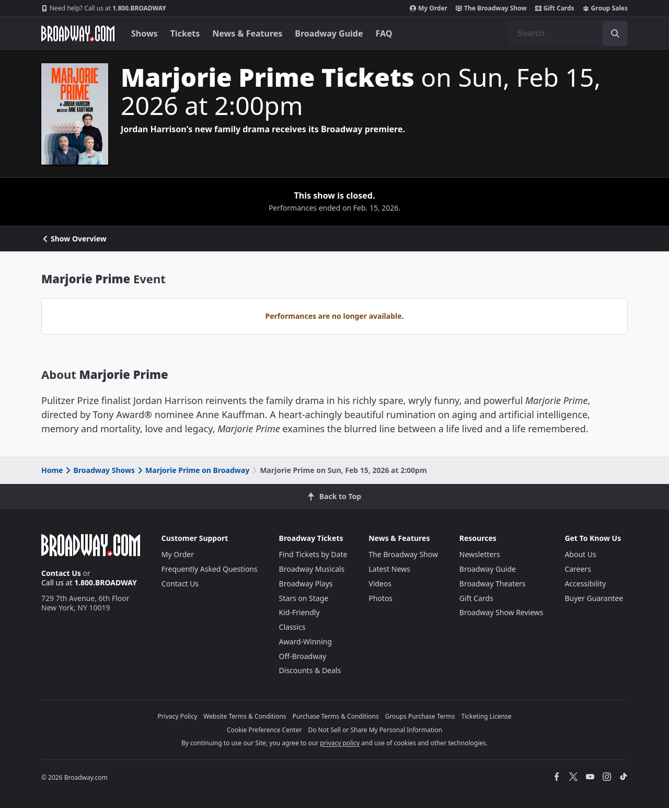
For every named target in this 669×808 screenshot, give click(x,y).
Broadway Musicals (312, 569)
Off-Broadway (303, 656)
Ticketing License (487, 716)
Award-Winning (305, 642)
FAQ (384, 33)
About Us (580, 554)
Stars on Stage (304, 598)
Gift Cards (554, 8)
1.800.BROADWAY (103, 8)
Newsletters (479, 554)
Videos (379, 583)
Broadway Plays (306, 583)
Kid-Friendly (299, 612)
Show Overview (74, 239)
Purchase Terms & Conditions (336, 716)
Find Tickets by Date (313, 554)
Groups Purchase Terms (420, 716)
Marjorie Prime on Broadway (192, 470)
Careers (577, 569)
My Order (428, 8)
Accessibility (585, 583)
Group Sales (605, 8)
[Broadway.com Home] (77, 33)
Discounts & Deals (310, 670)
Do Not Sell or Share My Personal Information (375, 729)
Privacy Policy (178, 716)
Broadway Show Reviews (501, 612)
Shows (144, 33)
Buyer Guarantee (593, 598)
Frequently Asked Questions (210, 569)
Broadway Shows (99, 470)
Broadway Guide (329, 33)
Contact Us (61, 573)
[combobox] (568, 33)
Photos (380, 598)
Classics (292, 627)
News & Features (247, 33)
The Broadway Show (491, 8)
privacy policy (340, 742)
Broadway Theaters (492, 583)
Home (52, 470)
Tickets (185, 33)
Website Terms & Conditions (244, 716)
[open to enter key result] (615, 33)
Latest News (389, 569)
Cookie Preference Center (264, 729)
